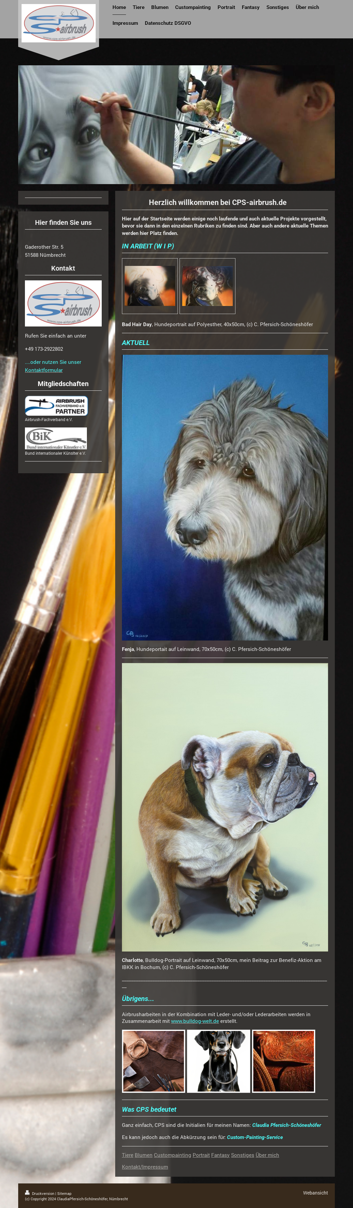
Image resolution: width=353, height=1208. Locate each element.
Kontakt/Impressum (145, 1166)
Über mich (267, 1154)
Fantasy (220, 1154)
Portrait (201, 1154)
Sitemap (64, 1193)
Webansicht (315, 1192)
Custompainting (172, 1154)
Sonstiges (242, 1154)
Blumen (144, 1154)
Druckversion (40, 1193)
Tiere (127, 1154)
